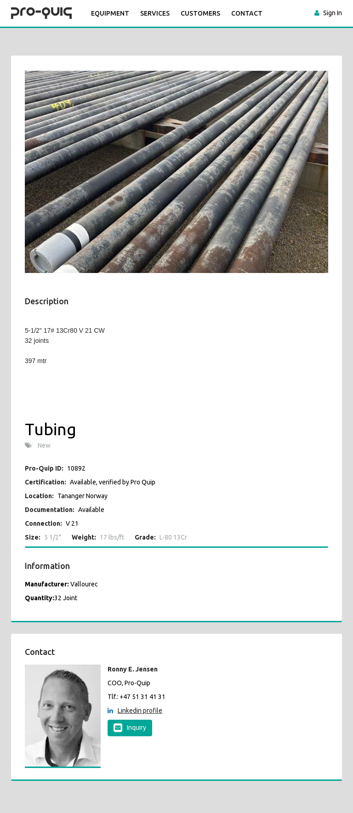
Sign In (332, 13)
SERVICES (155, 13)
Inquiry (130, 728)
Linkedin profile (135, 710)
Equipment (110, 13)
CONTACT (246, 13)
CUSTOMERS (200, 13)
